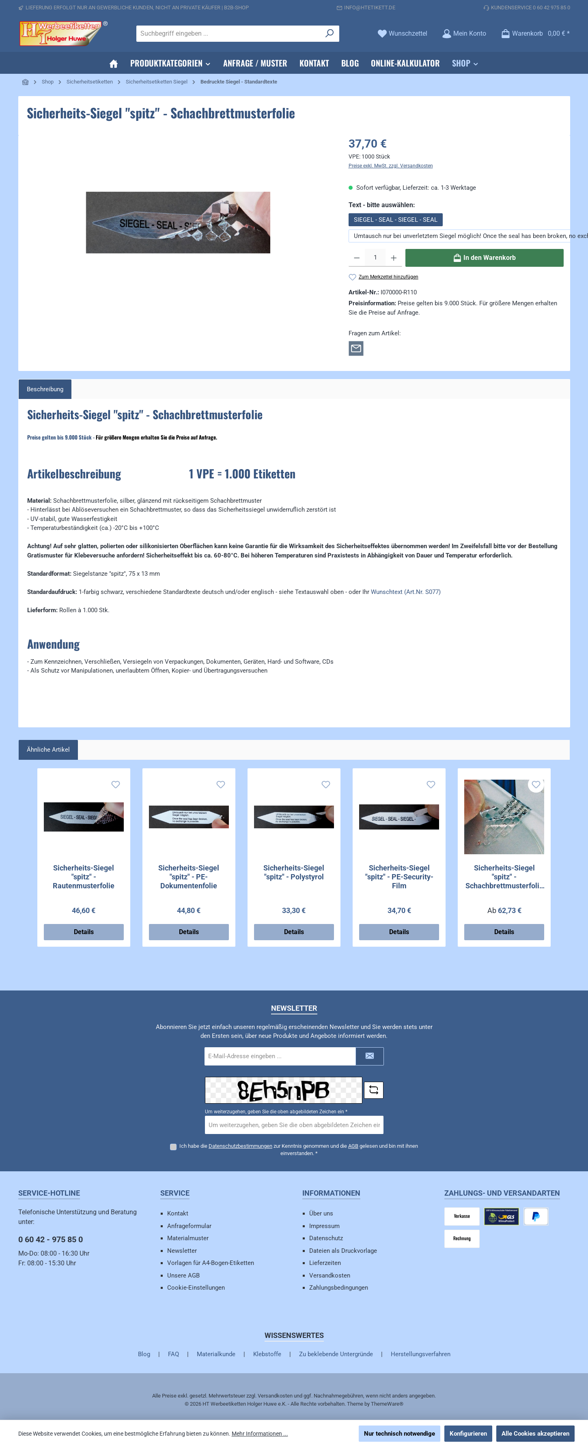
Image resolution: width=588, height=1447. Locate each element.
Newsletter (182, 1250)
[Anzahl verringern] (357, 258)
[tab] (45, 389)
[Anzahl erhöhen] (394, 258)
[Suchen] (329, 34)
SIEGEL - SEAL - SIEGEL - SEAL (395, 219)
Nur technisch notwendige (399, 1433)
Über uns (321, 1213)
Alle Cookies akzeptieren (535, 1433)
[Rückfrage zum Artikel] (356, 348)
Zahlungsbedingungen (338, 1287)
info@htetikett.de (369, 7)
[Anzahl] (375, 258)
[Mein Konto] (464, 33)
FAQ (173, 1354)
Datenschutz (326, 1238)
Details (84, 932)
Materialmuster (188, 1238)
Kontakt (177, 1213)
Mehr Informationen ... (260, 1433)
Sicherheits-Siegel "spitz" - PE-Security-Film (399, 877)
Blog (144, 1354)
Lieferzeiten (325, 1263)
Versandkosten (329, 1275)
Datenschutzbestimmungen (240, 1146)
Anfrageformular (189, 1226)
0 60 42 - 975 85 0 (50, 1239)
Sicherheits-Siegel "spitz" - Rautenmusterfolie (83, 877)
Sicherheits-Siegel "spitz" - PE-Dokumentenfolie (188, 877)
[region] (178, 222)
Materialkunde (216, 1354)
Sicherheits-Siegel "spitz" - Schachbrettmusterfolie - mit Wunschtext (504, 877)
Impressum (324, 1226)
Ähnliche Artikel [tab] (48, 749)
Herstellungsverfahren (420, 1354)
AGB (353, 1146)
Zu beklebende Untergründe (336, 1354)
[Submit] (369, 1056)
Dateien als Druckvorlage (343, 1250)
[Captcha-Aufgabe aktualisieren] (373, 1090)
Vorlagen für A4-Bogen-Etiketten (210, 1263)
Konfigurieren (468, 1433)
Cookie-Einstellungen (196, 1287)
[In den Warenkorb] (484, 258)
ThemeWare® (387, 1404)
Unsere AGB (183, 1275)
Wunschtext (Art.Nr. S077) (406, 592)
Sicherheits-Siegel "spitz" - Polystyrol (293, 872)
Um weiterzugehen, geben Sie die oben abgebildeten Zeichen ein (276, 1112)
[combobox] (228, 34)
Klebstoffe (267, 1354)
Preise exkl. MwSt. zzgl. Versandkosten (391, 166)
